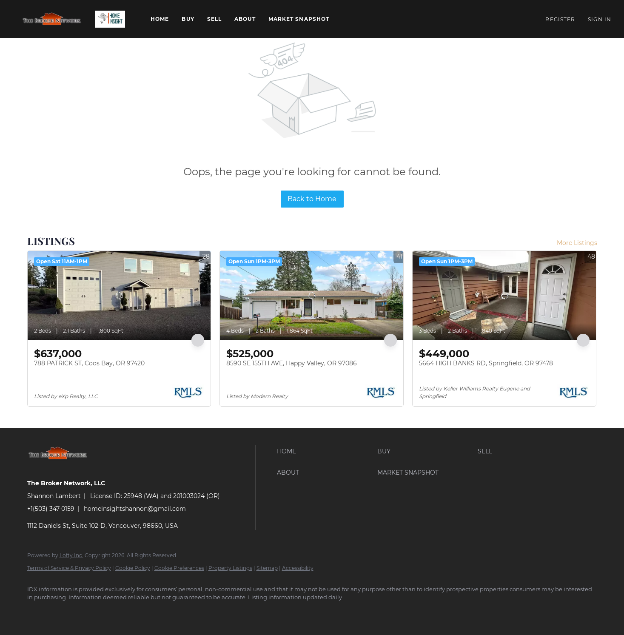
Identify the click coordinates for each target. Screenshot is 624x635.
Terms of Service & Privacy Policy (69, 568)
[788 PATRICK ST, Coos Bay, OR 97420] (119, 295)
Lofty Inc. (71, 555)
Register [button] (560, 19)
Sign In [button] (599, 19)
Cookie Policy (132, 568)
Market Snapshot (299, 19)
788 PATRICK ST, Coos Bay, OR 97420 (89, 363)
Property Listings (230, 568)
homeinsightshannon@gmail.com (135, 509)
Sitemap (267, 568)
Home (160, 19)
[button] (52, 19)
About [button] (245, 19)
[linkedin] (62, 612)
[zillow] (87, 612)
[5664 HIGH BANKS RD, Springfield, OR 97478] (504, 295)
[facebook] (37, 612)
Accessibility (297, 568)
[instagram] (111, 612)
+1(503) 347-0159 (50, 509)
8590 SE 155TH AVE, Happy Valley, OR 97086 (291, 363)
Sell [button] (214, 19)
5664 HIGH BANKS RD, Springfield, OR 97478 (486, 363)
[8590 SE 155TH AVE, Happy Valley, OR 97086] (311, 295)
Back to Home (312, 199)
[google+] (136, 612)
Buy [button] (188, 19)
